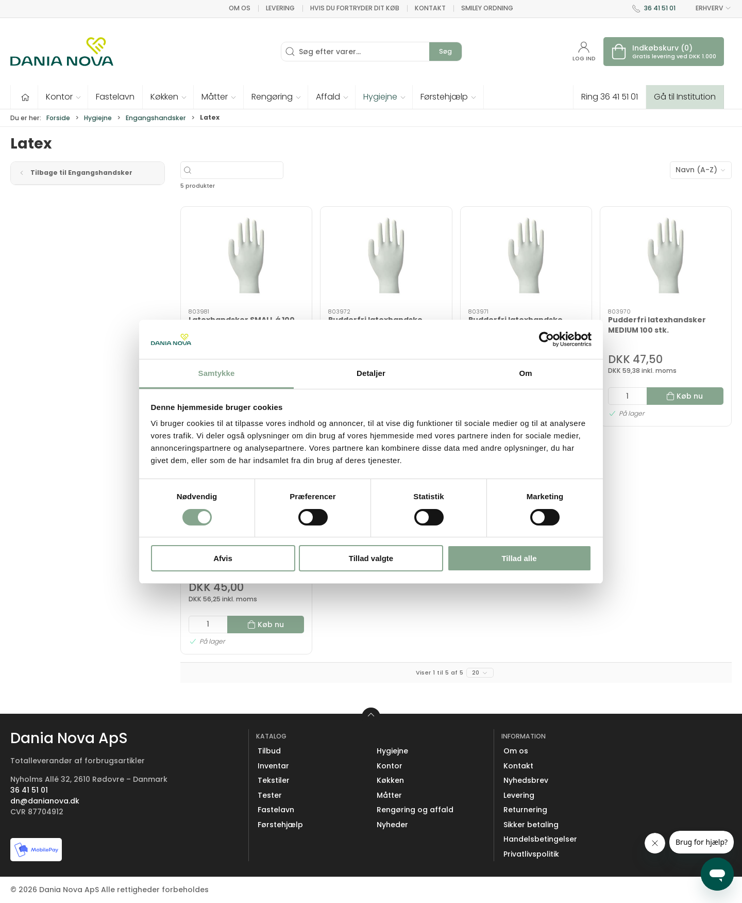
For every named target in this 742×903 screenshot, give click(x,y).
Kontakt (430, 8)
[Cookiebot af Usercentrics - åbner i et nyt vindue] (546, 339)
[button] (63, 97)
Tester (270, 795)
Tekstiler (274, 780)
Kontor (389, 766)
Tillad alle (518, 558)
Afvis (222, 558)
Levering (280, 8)
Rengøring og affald (415, 810)
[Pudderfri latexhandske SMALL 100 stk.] (526, 258)
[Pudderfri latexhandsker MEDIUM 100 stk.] (665, 258)
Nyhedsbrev (525, 780)
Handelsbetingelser (540, 839)
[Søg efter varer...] (262, 170)
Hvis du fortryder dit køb (354, 8)
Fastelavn (276, 810)
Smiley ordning (487, 8)
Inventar (273, 766)
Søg (445, 51)
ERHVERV (707, 8)
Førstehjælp (280, 824)
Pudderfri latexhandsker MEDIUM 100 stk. (657, 325)
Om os (239, 8)
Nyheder (392, 824)
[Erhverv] (61, 51)
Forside (58, 117)
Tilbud (269, 751)
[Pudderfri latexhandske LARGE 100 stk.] (386, 258)
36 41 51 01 (660, 8)
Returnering (525, 810)
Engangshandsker (156, 117)
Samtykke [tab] (216, 373)
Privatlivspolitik (531, 854)
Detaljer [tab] (371, 373)
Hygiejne (98, 117)
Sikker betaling (531, 824)
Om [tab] (525, 373)
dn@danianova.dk (44, 801)
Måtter (389, 795)
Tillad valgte (371, 558)
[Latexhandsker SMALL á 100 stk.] (246, 258)
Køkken (390, 780)
